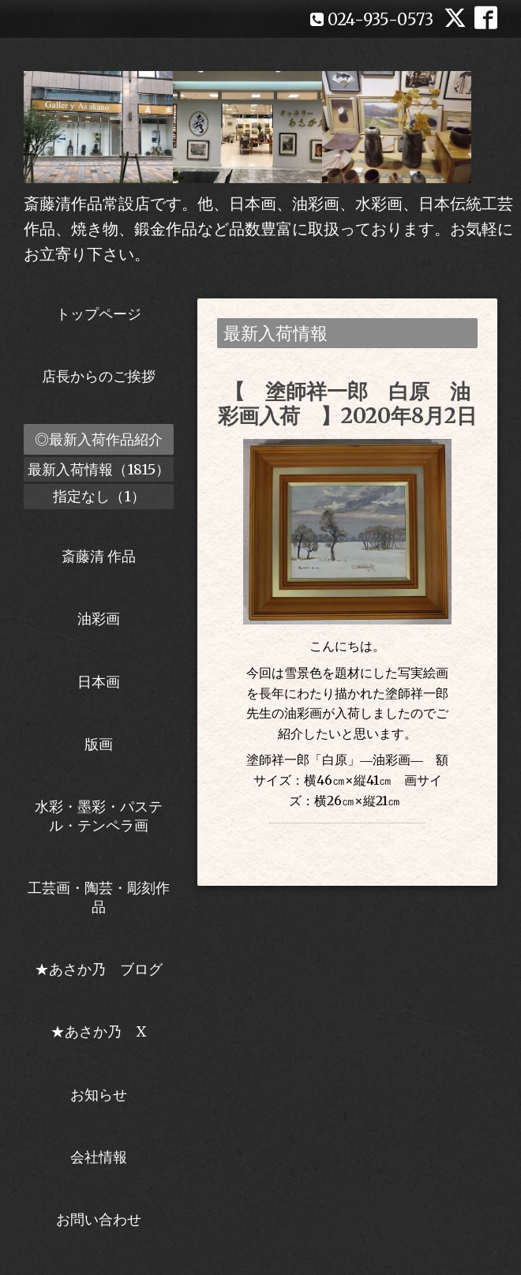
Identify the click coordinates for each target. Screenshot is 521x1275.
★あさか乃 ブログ (104, 969)
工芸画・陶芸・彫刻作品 (99, 897)
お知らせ (98, 1095)
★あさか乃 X (99, 1031)
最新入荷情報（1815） (99, 469)
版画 (98, 744)
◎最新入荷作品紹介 (99, 439)
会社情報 (98, 1157)
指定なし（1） (99, 496)
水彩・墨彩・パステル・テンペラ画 (99, 815)
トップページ (98, 314)
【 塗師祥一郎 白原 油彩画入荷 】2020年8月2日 (347, 403)
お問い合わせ (98, 1219)
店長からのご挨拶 (99, 376)
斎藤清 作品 (99, 556)
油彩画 (98, 618)
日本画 (98, 682)
